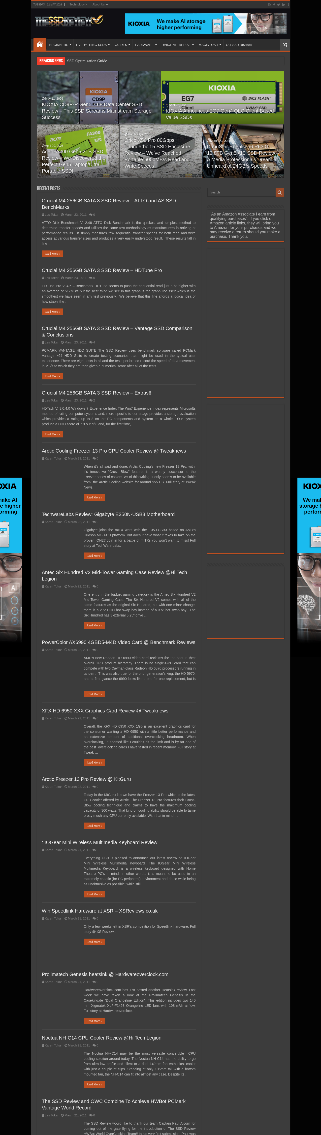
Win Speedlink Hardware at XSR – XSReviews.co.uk (100, 911)
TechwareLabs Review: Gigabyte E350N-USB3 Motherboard (108, 514)
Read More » (53, 253)
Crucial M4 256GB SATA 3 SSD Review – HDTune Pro (102, 270)
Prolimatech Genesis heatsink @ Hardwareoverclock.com (105, 974)
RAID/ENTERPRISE (176, 45)
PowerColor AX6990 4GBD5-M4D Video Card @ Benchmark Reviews (118, 642)
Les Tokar (52, 214)
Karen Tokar (53, 458)
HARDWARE (144, 45)
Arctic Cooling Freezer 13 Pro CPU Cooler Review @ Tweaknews (114, 451)
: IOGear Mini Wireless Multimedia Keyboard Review (100, 842)
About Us (99, 4)
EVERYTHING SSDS (91, 45)
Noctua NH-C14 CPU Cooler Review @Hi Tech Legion (101, 1038)
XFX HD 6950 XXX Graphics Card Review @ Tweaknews (105, 710)
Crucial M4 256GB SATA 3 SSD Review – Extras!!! (97, 393)
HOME (39, 44)
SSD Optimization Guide (87, 61)
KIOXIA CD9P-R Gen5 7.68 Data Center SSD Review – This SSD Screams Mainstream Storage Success (97, 111)
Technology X (79, 4)
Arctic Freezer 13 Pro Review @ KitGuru (86, 779)
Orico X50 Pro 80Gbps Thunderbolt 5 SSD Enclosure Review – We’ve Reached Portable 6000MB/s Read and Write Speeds (157, 153)
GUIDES (121, 45)
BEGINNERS (58, 45)
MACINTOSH (208, 45)
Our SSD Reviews (239, 45)
